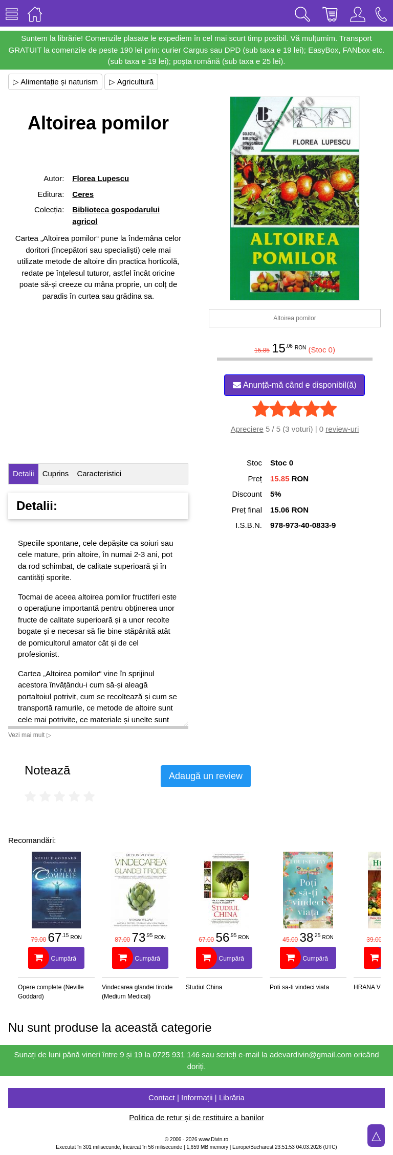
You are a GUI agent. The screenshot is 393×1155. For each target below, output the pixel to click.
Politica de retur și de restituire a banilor (196, 1117)
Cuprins (55, 473)
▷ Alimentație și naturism (55, 81)
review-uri (342, 429)
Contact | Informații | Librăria (196, 1097)
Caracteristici (99, 473)
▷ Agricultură (131, 81)
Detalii (23, 473)
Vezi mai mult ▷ (29, 735)
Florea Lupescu (100, 178)
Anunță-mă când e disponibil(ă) (294, 385)
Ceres (83, 194)
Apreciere (247, 429)
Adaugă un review (206, 776)
